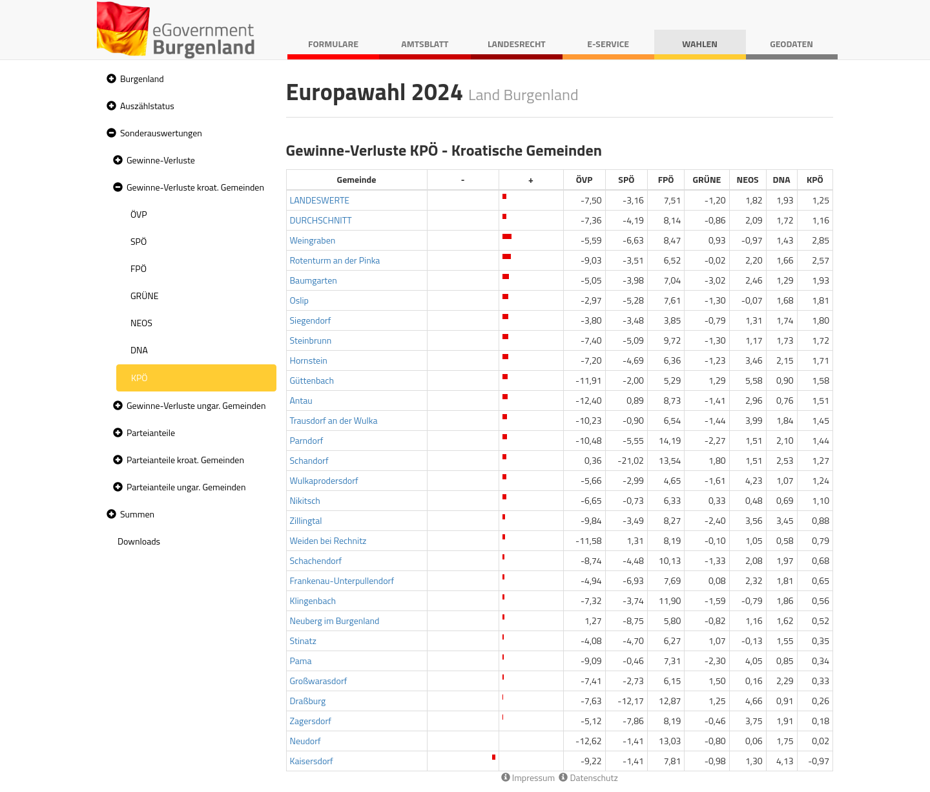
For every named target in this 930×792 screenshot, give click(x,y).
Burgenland (142, 78)
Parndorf (307, 440)
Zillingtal (306, 520)
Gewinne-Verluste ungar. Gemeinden (196, 405)
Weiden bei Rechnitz (328, 540)
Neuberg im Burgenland (335, 620)
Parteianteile (151, 432)
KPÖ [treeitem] (139, 377)
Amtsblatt (424, 43)
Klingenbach (313, 600)
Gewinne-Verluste (161, 160)
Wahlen (700, 43)
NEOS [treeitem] (141, 322)
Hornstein (308, 360)
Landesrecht (517, 43)
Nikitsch (305, 500)
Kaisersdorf (311, 760)
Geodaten (791, 43)
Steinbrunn (311, 340)
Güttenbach (312, 380)
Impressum (528, 777)
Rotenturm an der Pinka (335, 260)
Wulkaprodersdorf (324, 480)
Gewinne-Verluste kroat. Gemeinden (195, 187)
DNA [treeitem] (139, 350)
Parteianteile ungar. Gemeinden (186, 487)
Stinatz (303, 640)
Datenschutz (588, 777)
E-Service (608, 43)
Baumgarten (313, 280)
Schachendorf (316, 560)
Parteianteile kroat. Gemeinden (185, 459)
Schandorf (309, 460)
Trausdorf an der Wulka (334, 420)
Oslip (299, 300)
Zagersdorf (310, 720)
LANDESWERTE (320, 200)
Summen (137, 514)
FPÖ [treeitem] (138, 268)
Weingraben (313, 240)
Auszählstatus (147, 105)
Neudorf (305, 740)
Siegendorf (310, 320)
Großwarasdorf (318, 680)
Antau (301, 400)
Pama (301, 660)
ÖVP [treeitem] (138, 214)
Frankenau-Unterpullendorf (342, 580)
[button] (109, 79)
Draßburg (308, 700)
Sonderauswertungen (161, 133)
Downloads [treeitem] (139, 541)
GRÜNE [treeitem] (144, 295)
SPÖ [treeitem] (138, 241)
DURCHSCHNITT (321, 220)
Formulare (333, 43)
